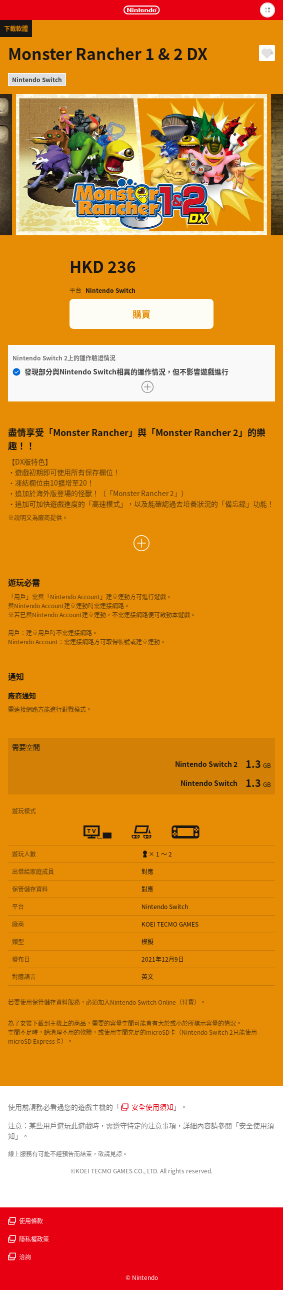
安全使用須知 (147, 1107)
